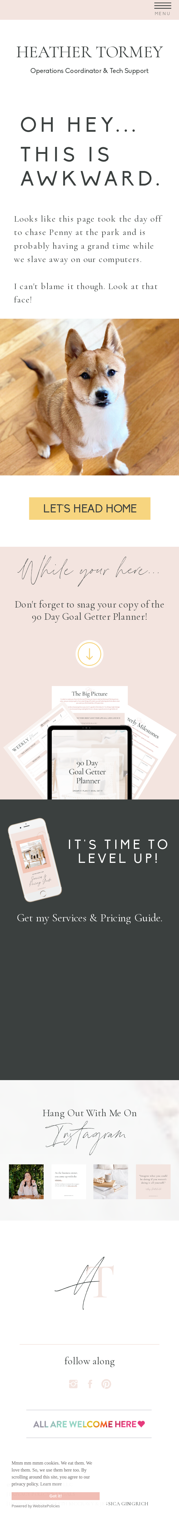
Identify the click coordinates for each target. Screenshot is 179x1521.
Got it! (56, 1496)
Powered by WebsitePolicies (36, 1505)
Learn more (51, 1483)
